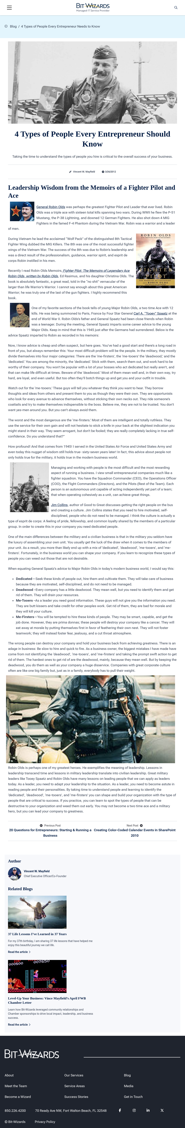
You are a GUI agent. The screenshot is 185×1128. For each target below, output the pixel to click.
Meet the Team (16, 1086)
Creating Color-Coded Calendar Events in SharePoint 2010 (135, 830)
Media (128, 1086)
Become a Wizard (18, 1097)
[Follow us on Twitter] (162, 1111)
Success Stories (76, 1097)
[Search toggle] (176, 7)
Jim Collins (59, 505)
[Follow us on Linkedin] (148, 1111)
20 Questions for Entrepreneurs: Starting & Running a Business (50, 830)
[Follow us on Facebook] (120, 1111)
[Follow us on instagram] (134, 1111)
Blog (11, 26)
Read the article (19, 951)
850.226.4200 (15, 1111)
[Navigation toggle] (9, 7)
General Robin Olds (50, 207)
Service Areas (74, 1086)
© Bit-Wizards (15, 1122)
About (9, 1075)
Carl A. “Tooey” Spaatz (150, 313)
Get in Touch (133, 1097)
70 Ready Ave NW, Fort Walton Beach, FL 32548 (71, 1111)
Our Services (73, 1075)
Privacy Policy (45, 1122)
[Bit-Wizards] (93, 7)
